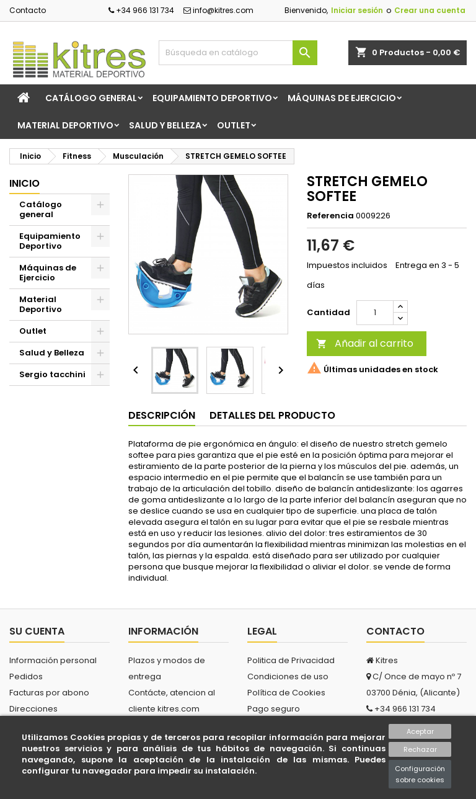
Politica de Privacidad (291, 660)
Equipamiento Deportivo (212, 98)
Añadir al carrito (364, 343)
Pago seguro (273, 709)
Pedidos (26, 676)
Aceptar (420, 731)
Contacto (27, 10)
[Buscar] (238, 52)
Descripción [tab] (161, 415)
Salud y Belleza (165, 125)
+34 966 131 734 (141, 10)
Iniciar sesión (357, 10)
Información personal (53, 660)
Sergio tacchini (52, 374)
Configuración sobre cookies (420, 774)
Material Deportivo (65, 125)
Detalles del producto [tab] (272, 415)
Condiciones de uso (287, 676)
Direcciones (33, 709)
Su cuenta (36, 631)
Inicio (24, 183)
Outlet (233, 125)
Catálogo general (91, 98)
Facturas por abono (49, 693)
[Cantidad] (375, 312)
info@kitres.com (218, 10)
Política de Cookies (286, 693)
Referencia (330, 215)
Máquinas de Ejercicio (342, 98)
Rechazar (420, 749)
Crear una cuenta (429, 10)
